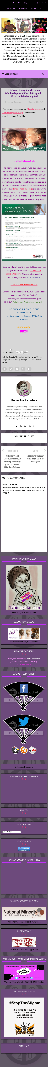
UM (6, 363)
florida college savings (18, 360)
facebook (41, 3)
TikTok (33, 8)
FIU (28, 357)
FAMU (24, 357)
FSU (29, 360)
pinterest (29, 3)
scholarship (36, 360)
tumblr (16, 3)
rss (42, 8)
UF (3, 363)
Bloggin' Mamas (33, 109)
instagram (6, 3)
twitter (11, 8)
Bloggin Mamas (15, 357)
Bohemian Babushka (24, 767)
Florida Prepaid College (12, 112)
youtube (23, 8)
